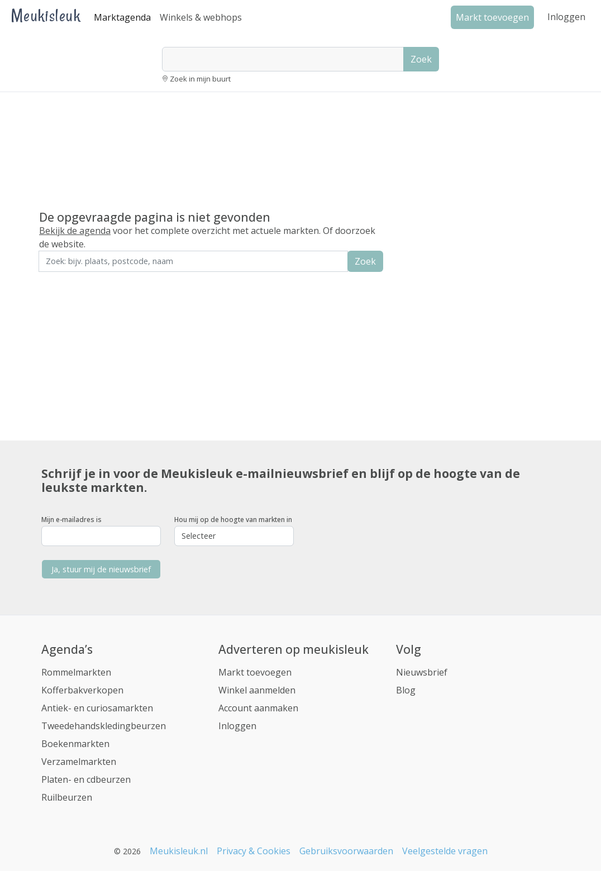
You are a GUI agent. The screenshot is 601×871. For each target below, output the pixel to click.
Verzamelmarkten (78, 761)
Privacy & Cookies (253, 851)
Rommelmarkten (76, 672)
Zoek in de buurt (70, 279)
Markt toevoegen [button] (492, 17)
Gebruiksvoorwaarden (346, 851)
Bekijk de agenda (75, 230)
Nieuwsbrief (421, 672)
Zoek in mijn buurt (200, 79)
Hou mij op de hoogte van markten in (233, 519)
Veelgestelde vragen (445, 851)
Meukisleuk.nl (179, 851)
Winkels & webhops (201, 17)
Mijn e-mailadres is (71, 519)
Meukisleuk (45, 15)
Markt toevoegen (255, 672)
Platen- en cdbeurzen (86, 779)
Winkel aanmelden (256, 690)
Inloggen (566, 17)
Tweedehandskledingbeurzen (103, 726)
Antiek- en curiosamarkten (97, 708)
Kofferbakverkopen (82, 690)
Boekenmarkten (75, 744)
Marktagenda (122, 17)
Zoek (421, 59)
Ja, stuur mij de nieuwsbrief (101, 569)
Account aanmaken (258, 708)
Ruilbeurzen (66, 797)
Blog (406, 690)
